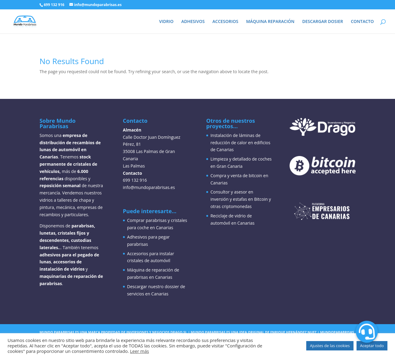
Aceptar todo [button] (372, 345)
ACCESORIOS (225, 21)
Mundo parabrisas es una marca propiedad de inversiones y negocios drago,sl (113, 332)
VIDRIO (166, 21)
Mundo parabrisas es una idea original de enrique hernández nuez (254, 332)
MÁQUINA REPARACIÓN (270, 21)
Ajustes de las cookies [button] (330, 345)
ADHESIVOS (192, 21)
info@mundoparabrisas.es (149, 187)
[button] (367, 331)
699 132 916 (54, 4)
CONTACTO (362, 21)
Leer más (139, 351)
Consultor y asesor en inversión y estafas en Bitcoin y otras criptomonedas (241, 199)
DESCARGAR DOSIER (322, 21)
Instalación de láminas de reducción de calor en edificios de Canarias (241, 142)
